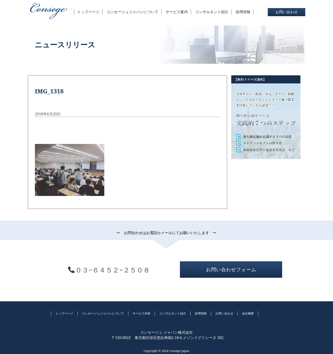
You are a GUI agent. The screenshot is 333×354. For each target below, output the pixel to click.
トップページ (88, 11)
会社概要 (248, 313)
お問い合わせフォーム (231, 269)
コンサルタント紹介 (211, 11)
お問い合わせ (286, 12)
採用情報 (243, 11)
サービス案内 (177, 11)
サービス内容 (142, 313)
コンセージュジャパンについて (132, 11)
